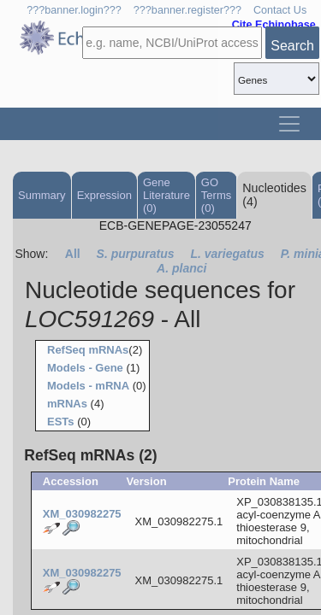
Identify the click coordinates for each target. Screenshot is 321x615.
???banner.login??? (74, 10)
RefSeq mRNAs (87, 349)
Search (292, 45)
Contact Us (279, 10)
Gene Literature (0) (166, 195)
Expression (104, 195)
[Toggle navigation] (289, 124)
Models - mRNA (88, 385)
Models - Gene (85, 367)
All (72, 254)
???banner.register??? (187, 10)
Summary (42, 195)
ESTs (60, 421)
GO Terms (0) (216, 195)
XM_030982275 (82, 513)
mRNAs (67, 403)
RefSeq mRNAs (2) (90, 455)
